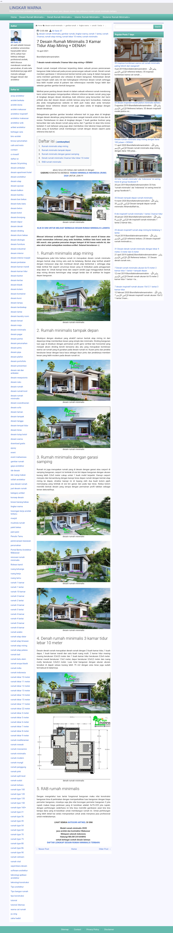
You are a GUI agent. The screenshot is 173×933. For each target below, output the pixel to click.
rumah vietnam (17, 857)
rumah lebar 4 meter (20, 713)
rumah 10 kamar (18, 591)
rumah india (16, 668)
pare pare (15, 532)
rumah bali (15, 654)
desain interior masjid (20, 258)
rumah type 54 (17, 825)
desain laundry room (20, 316)
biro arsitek (16, 136)
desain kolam (17, 289)
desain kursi (16, 298)
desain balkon (17, 190)
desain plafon (17, 357)
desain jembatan (18, 262)
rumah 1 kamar (17, 582)
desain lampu (17, 303)
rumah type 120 (18, 794)
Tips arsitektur (17, 887)
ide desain (15, 470)
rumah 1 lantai (95, 34)
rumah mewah (17, 744)
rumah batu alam (18, 659)
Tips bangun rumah (19, 891)
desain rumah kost (19, 391)
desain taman (17, 412)
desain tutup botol (19, 434)
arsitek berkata (17, 100)
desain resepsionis (19, 377)
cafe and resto (17, 145)
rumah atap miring (53, 36)
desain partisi (17, 339)
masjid (14, 518)
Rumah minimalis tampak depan (56, 150)
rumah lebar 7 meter (20, 726)
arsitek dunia (16, 105)
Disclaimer (109, 929)
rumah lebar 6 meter (20, 722)
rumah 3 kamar (17, 605)
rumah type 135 (18, 798)
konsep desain (17, 497)
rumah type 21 (17, 812)
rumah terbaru (17, 785)
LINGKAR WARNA (25, 8)
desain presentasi (19, 366)
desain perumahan (19, 343)
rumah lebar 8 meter (20, 731)
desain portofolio (18, 361)
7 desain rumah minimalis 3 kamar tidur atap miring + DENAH (69, 43)
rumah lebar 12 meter (20, 686)
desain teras (16, 430)
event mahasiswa (18, 457)
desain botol (16, 213)
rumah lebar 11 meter (20, 681)
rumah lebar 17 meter (20, 704)
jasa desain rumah (19, 484)
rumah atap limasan (20, 641)
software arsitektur (19, 870)
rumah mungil (17, 762)
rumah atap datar (18, 636)
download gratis (18, 443)
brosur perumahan (19, 141)
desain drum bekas (19, 235)
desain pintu (16, 348)
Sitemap (65, 929)
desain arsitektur (18, 177)
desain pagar (16, 334)
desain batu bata (18, 204)
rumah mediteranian (20, 740)
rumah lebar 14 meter (20, 695)
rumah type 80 (17, 843)
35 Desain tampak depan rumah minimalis (134, 198)
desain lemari (17, 321)
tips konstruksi (17, 896)
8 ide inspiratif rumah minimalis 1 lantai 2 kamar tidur (139, 214)
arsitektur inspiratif (19, 114)
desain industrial (18, 249)
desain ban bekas (18, 199)
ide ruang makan (18, 475)
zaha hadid (16, 918)
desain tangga (17, 421)
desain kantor (17, 276)
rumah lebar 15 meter (20, 699)
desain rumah (17, 386)
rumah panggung (18, 767)
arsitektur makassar (20, 118)
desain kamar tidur (19, 271)
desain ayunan (17, 186)
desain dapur (16, 222)
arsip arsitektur (17, 96)
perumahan (16, 545)
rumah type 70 (17, 834)
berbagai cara (17, 132)
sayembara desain (19, 866)
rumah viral (16, 861)
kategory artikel (18, 493)
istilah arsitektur (18, 479)
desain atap (16, 181)
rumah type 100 (18, 789)
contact (14, 150)
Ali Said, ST (57, 31)
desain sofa (16, 407)
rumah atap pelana (19, 650)
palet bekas (16, 527)
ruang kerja (16, 573)
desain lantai (16, 312)
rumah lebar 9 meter (20, 735)
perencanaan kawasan (21, 541)
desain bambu (17, 195)
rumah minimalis (90, 36)
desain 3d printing (19, 163)
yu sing (14, 914)
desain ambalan (18, 168)
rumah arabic (17, 632)
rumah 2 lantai (17, 600)
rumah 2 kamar (17, 596)
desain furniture (18, 244)
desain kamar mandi (20, 267)
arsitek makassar (18, 109)
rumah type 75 (17, 839)
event (13, 452)
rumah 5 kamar (17, 623)
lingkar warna (82, 34)
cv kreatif (15, 154)
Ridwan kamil (17, 564)
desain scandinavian (20, 403)
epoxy (13, 448)
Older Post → (105, 849)
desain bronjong (18, 217)
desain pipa (16, 352)
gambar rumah (68, 34)
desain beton (16, 208)
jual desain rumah (19, 488)
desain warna (17, 439)
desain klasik (16, 285)
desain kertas (17, 280)
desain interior (17, 253)
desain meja (16, 325)
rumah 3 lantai (17, 609)
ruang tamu (16, 578)
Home (14, 17)
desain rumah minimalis (50, 34)
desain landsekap (18, 307)
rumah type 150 (18, 803)
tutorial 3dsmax (18, 905)
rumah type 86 (17, 848)
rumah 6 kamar (17, 627)
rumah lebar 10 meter (71, 36)
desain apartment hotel (21, 172)
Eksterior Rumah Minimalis (116, 17)
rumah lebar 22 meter (20, 708)
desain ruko (16, 382)
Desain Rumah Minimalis (31, 17)
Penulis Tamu (17, 536)
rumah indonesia (18, 672)
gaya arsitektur (17, 466)
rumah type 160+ (18, 807)
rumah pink (16, 771)
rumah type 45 (17, 821)
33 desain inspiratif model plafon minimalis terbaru (137, 102)
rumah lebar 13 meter (20, 690)
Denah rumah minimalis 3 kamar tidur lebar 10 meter (65, 158)
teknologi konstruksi (20, 882)
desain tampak (17, 416)
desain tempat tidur (19, 425)
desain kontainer (18, 294)
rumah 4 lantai (17, 618)
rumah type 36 (17, 816)
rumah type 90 (17, 852)
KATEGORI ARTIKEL (77, 822)
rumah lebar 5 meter (20, 717)
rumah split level (18, 776)
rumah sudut (16, 780)
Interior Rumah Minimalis (87, 17)
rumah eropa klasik (19, 663)
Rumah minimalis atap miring (55, 146)
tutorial (14, 900)
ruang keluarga (17, 569)
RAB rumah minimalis (51, 162)
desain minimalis (18, 330)
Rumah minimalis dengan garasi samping (60, 154)
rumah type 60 (17, 830)
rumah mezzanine (19, 749)
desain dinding (17, 231)
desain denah (17, 226)
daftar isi (15, 159)
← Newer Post (42, 849)
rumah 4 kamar (17, 614)
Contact (77, 929)
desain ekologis (18, 240)
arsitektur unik (17, 123)
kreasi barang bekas (20, 502)
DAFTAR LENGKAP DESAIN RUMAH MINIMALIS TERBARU (73, 842)
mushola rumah (18, 523)
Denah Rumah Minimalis (59, 17)
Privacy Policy (92, 929)
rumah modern (17, 758)
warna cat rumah (18, 909)
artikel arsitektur (18, 127)
